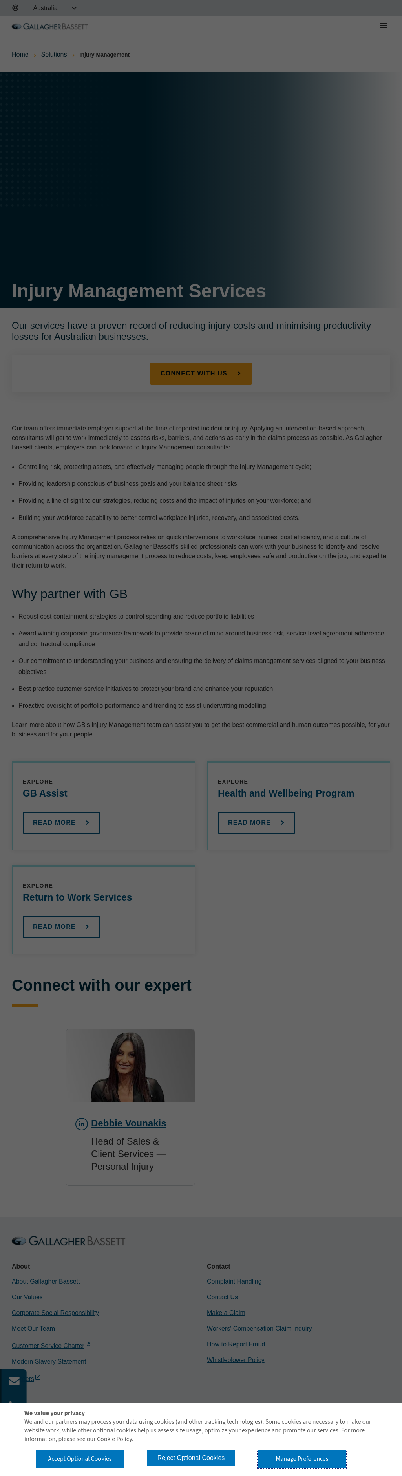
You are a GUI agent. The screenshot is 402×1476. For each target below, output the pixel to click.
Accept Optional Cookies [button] (79, 1458)
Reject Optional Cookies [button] (191, 1457)
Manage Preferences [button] (302, 1458)
